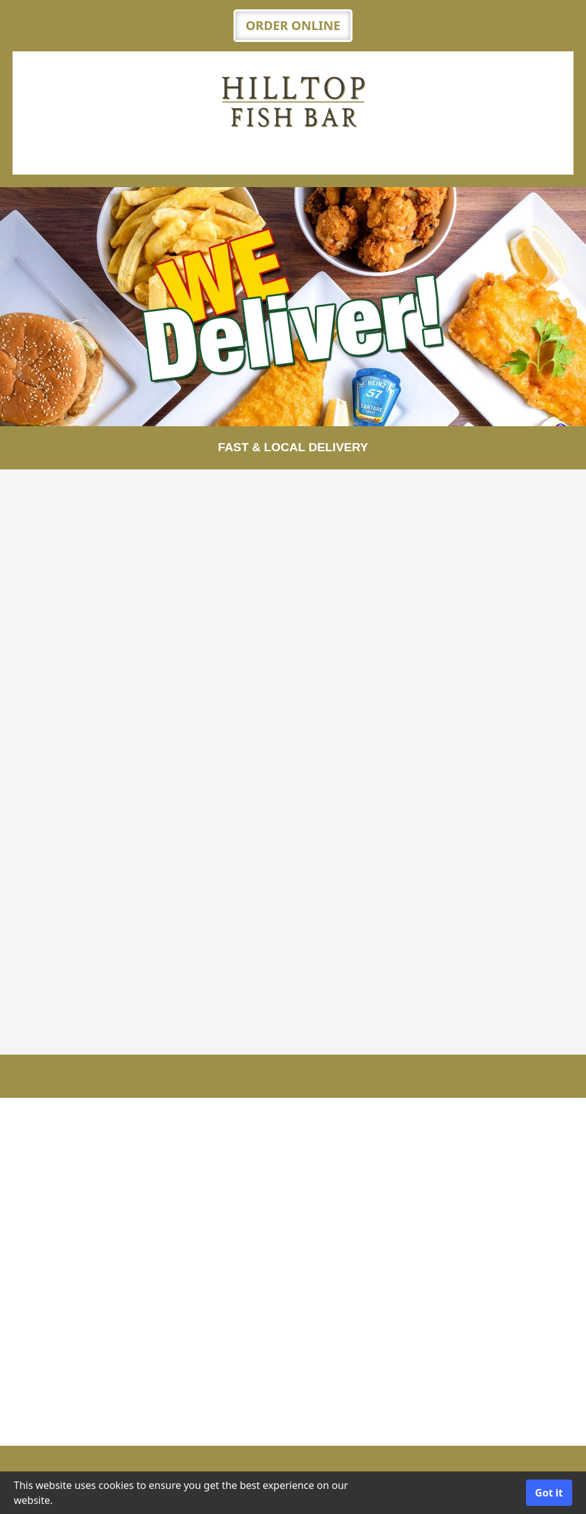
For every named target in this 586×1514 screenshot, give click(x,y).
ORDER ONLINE (293, 25)
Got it (549, 1493)
